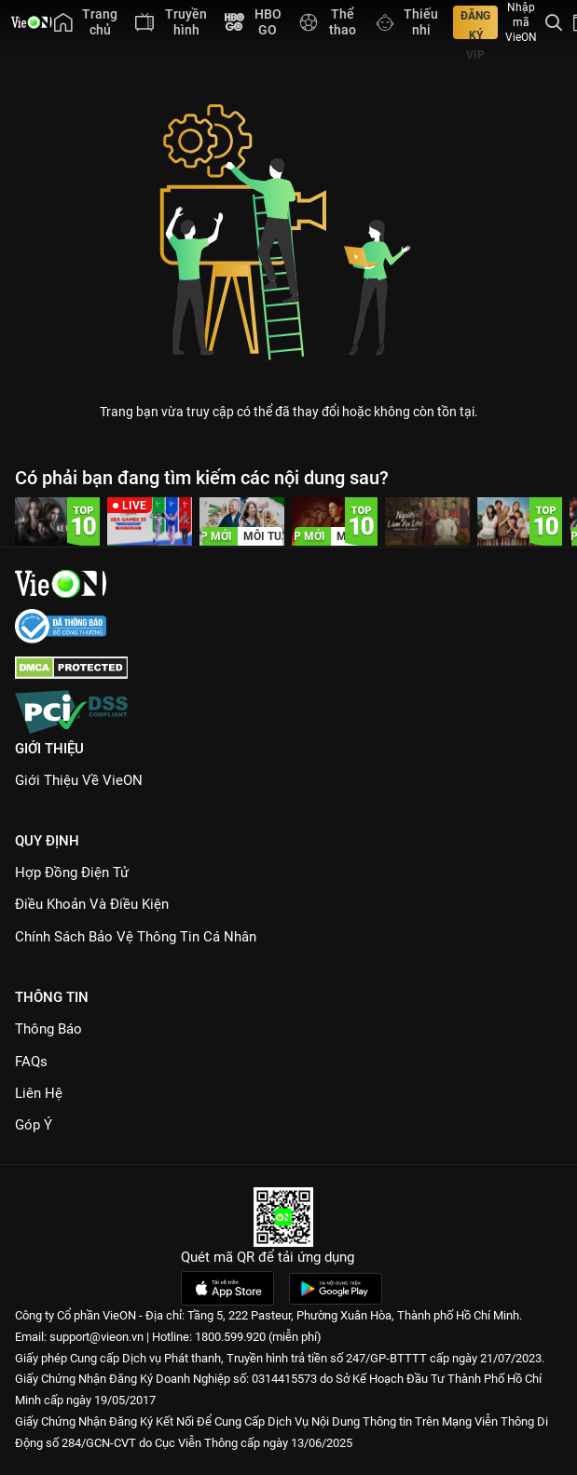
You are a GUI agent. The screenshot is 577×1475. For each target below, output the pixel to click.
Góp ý (33, 1124)
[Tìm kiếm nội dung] (553, 22)
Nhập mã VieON (521, 22)
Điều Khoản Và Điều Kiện (92, 904)
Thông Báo (48, 1029)
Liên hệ (38, 1093)
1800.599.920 (230, 1337)
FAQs (31, 1061)
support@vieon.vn (96, 1337)
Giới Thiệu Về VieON (79, 780)
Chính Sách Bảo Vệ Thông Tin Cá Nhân (135, 936)
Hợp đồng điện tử (72, 872)
